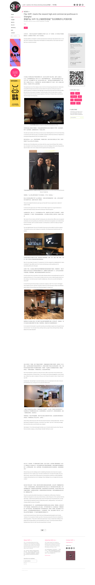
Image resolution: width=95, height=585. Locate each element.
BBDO (78, 103)
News (12, 17)
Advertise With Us (50, 540)
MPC (80, 96)
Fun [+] (12, 25)
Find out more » (48, 555)
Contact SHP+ (70, 540)
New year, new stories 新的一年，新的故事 (76, 63)
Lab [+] (12, 22)
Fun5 (72, 93)
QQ (82, 5)
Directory (13, 27)
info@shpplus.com (69, 542)
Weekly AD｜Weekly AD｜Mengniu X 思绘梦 (75, 58)
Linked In (77, 5)
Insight (13, 20)
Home (12, 14)
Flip (25, 27)
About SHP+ (28, 540)
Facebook (74, 5)
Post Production (78, 99)
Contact (13, 33)
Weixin (80, 5)
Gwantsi (73, 103)
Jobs (12, 30)
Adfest (77, 93)
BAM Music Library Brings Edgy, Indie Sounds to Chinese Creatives (76, 42)
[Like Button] (42, 530)
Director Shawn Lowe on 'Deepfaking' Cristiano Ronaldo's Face (75, 52)
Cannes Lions (74, 96)
